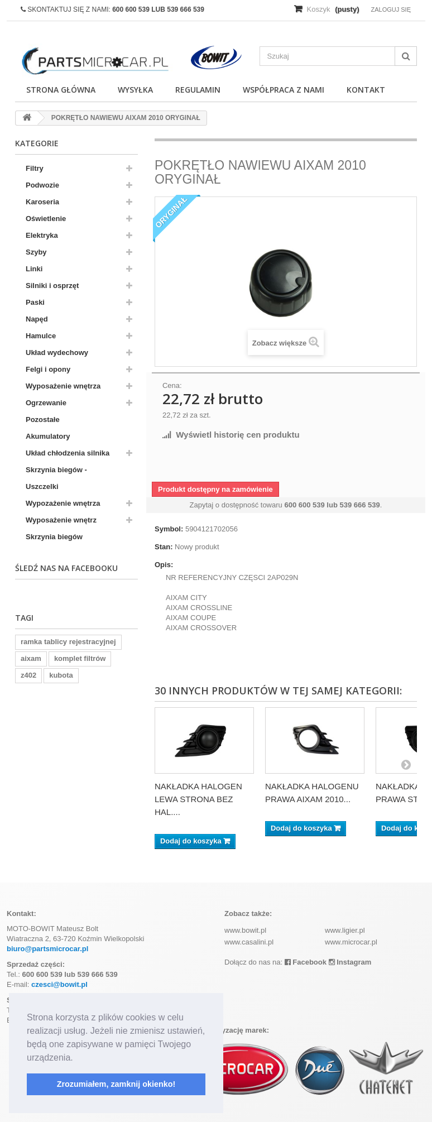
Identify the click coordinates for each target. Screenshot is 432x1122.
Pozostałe (43, 419)
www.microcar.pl (351, 942)
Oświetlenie (46, 218)
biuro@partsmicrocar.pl (47, 948)
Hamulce (41, 336)
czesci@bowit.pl (59, 984)
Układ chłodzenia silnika (67, 453)
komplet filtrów (79, 658)
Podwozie (42, 185)
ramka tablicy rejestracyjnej (68, 641)
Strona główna (60, 89)
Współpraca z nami (283, 89)
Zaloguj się (391, 9)
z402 (28, 675)
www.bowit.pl (245, 930)
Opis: (164, 564)
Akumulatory (48, 436)
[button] (77, 1058)
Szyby (36, 252)
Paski (35, 302)
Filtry (35, 168)
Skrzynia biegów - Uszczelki (56, 478)
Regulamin (197, 89)
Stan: (164, 547)
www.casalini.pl (248, 942)
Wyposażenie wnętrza (63, 386)
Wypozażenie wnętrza (63, 503)
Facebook (306, 962)
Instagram (350, 962)
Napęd (37, 319)
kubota (61, 675)
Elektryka (42, 235)
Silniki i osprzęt (52, 285)
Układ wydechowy (57, 352)
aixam (31, 658)
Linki (34, 269)
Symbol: (169, 529)
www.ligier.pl (345, 930)
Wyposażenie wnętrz (61, 520)
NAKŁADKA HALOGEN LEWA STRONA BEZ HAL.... (198, 799)
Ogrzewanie (46, 403)
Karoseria (42, 202)
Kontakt (366, 89)
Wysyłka (135, 89)
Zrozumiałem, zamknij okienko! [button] (116, 1084)
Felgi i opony (48, 369)
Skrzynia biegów (54, 537)
